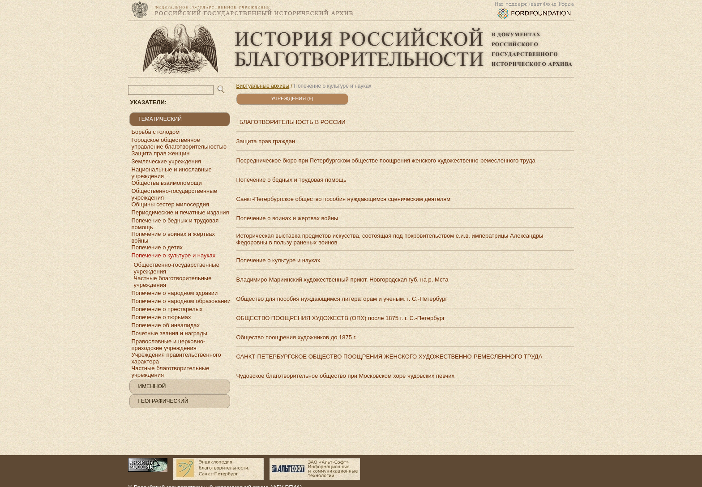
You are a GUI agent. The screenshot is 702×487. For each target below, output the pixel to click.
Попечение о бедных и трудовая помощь (175, 224)
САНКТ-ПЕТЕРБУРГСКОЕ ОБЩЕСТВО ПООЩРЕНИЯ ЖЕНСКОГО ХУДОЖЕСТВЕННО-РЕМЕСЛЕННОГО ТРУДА (389, 356)
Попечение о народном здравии (175, 293)
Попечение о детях (157, 247)
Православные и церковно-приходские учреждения (168, 344)
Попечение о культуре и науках (174, 255)
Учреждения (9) (292, 98)
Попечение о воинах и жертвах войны (173, 237)
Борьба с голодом (156, 131)
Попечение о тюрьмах (161, 317)
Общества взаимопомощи (167, 182)
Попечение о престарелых (167, 309)
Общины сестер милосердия (170, 204)
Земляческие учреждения (166, 161)
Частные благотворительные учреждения (173, 281)
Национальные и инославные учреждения (172, 172)
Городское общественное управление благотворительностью (179, 143)
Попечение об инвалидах (166, 325)
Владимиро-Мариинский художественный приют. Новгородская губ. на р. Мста (342, 279)
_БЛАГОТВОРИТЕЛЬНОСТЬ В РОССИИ (291, 122)
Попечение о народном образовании (181, 301)
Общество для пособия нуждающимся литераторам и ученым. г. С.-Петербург (342, 298)
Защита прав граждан (265, 141)
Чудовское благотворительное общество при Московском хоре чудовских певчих (345, 375)
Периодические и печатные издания (180, 212)
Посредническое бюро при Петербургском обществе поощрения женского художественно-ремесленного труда (385, 160)
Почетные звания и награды (170, 333)
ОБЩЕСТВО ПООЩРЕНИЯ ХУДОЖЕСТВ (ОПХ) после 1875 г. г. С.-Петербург (340, 318)
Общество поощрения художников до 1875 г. (296, 337)
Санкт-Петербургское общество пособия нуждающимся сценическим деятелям (343, 199)
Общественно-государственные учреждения (174, 194)
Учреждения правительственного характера (176, 358)
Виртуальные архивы (263, 86)
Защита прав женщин (161, 153)
